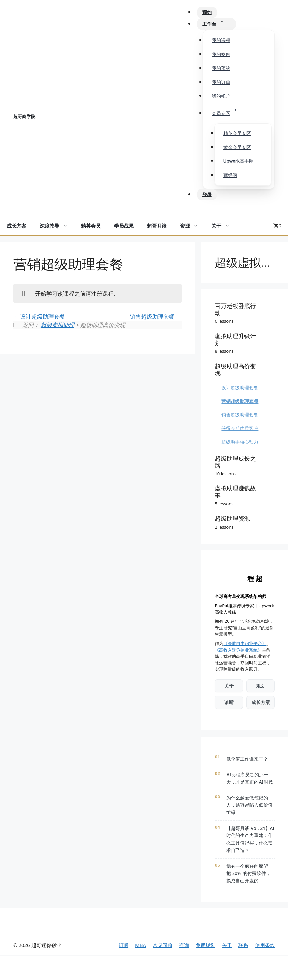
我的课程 (221, 41)
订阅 (123, 945)
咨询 (184, 945)
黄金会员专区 (237, 148)
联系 (243, 945)
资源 (192, 226)
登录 (207, 195)
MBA (140, 945)
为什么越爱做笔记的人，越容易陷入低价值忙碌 (249, 805)
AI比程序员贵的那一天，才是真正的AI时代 (249, 778)
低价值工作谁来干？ (247, 759)
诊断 (229, 703)
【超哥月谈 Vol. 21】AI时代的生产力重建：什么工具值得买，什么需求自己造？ (250, 840)
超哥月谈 (157, 226)
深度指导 (57, 226)
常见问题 (162, 945)
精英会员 (91, 226)
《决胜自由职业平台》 (244, 644)
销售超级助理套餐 (156, 317)
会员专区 (228, 112)
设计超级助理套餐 (39, 317)
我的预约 (221, 69)
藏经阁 (230, 176)
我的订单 (221, 83)
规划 (260, 686)
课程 (108, 294)
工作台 (217, 24)
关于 (223, 226)
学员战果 (124, 226)
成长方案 (16, 226)
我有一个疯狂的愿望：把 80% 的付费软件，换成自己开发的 (249, 873)
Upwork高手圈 (238, 162)
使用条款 (265, 945)
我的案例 (221, 54)
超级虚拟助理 (57, 325)
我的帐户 (221, 96)
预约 (207, 13)
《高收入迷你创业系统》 (238, 650)
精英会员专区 (237, 134)
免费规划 (205, 945)
